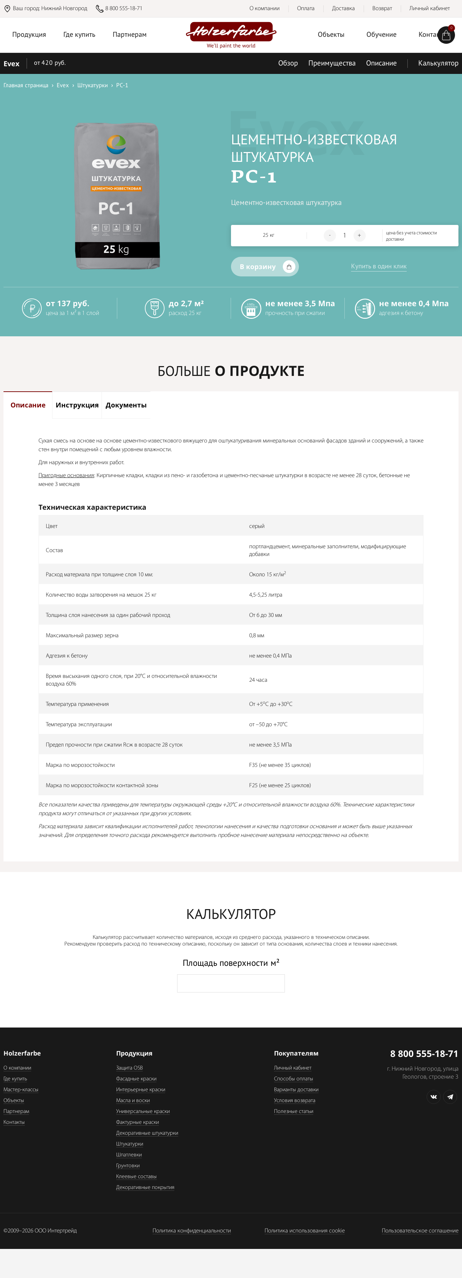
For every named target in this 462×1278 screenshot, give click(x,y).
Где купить (79, 35)
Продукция (29, 35)
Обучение (381, 35)
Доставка (343, 9)
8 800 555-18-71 (123, 9)
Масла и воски (133, 1113)
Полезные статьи (293, 1124)
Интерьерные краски (140, 1103)
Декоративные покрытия (145, 1200)
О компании (265, 9)
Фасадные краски (136, 1092)
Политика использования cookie (305, 1244)
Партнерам (130, 35)
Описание (381, 63)
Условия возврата (294, 1113)
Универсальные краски (143, 1124)
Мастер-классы (21, 1103)
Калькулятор (438, 63)
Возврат (382, 9)
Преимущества (332, 63)
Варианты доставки (296, 1103)
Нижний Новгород (64, 9)
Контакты (14, 1135)
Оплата (306, 9)
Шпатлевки (129, 1168)
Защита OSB (129, 1081)
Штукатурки (129, 1157)
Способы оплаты (293, 1092)
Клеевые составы (136, 1190)
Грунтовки (128, 1179)
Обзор (288, 63)
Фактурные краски (137, 1135)
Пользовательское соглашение (420, 1244)
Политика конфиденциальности (192, 1244)
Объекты (331, 35)
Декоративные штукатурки (147, 1146)
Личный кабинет (430, 9)
